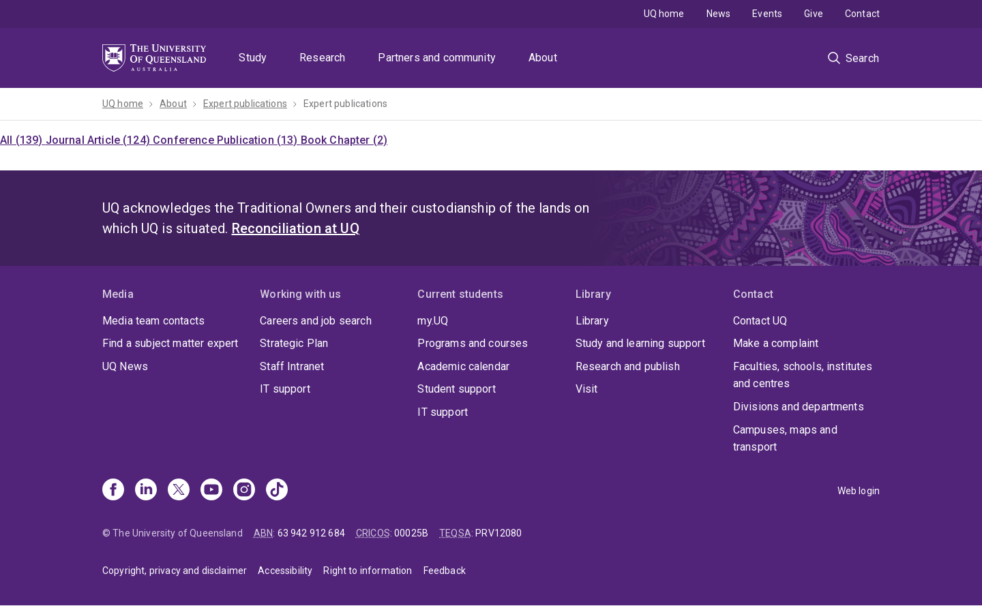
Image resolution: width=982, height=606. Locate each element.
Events (767, 13)
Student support (456, 388)
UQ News (125, 366)
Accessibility (285, 570)
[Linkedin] (146, 490)
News (718, 13)
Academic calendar (463, 366)
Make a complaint (776, 343)
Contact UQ (760, 320)
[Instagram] (244, 490)
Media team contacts (153, 320)
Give (813, 13)
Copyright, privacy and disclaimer (174, 570)
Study (253, 57)
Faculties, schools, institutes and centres (803, 375)
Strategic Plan (294, 343)
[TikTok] (277, 490)
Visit (587, 388)
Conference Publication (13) (226, 140)
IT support (285, 388)
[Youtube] (211, 490)
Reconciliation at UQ (295, 228)
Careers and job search (316, 320)
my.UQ (432, 320)
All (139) (23, 140)
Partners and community (437, 57)
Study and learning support (640, 343)
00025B (411, 533)
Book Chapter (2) (344, 140)
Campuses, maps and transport (785, 438)
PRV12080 (498, 533)
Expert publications (245, 103)
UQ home (664, 13)
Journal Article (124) (99, 140)
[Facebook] (113, 490)
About (543, 57)
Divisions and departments (798, 406)
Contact (862, 13)
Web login (858, 490)
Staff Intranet (292, 366)
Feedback (444, 570)
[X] (179, 490)
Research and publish (628, 366)
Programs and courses (472, 343)
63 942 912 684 (311, 533)
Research (322, 57)
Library (592, 320)
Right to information (367, 570)
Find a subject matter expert (170, 343)
